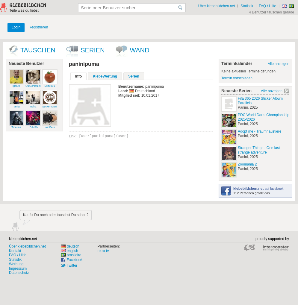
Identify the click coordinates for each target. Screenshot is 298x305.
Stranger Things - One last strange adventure (259, 150)
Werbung (16, 264)
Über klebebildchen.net (216, 6)
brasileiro (71, 255)
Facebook (75, 260)
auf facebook (258, 188)
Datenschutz (19, 273)
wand (139, 50)
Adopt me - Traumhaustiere (259, 131)
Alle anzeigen (278, 64)
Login (16, 27)
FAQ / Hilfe (267, 6)
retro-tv (103, 251)
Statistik (246, 6)
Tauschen (37, 50)
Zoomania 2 (247, 164)
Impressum (18, 268)
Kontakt (15, 251)
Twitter (72, 265)
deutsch (70, 246)
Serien (93, 50)
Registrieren (38, 27)
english (69, 251)
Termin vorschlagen (236, 78)
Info (78, 76)
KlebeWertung (105, 76)
